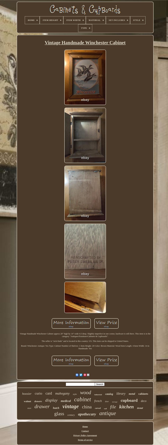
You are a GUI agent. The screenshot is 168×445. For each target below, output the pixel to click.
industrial (98, 395)
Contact (85, 431)
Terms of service (85, 440)
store (29, 408)
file (113, 406)
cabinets (143, 393)
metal (132, 393)
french (98, 401)
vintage (71, 406)
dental (140, 408)
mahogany (62, 393)
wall (105, 409)
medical (66, 401)
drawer (42, 406)
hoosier (27, 393)
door (107, 401)
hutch (56, 408)
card (48, 393)
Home (85, 426)
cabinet (82, 399)
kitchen (126, 406)
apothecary (87, 414)
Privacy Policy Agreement (85, 435)
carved (98, 408)
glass (59, 413)
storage (114, 402)
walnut (27, 401)
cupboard (129, 400)
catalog (109, 394)
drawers (38, 401)
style (75, 394)
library (121, 393)
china (87, 406)
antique (107, 413)
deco (144, 401)
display (51, 400)
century (71, 415)
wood (85, 392)
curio (38, 393)
